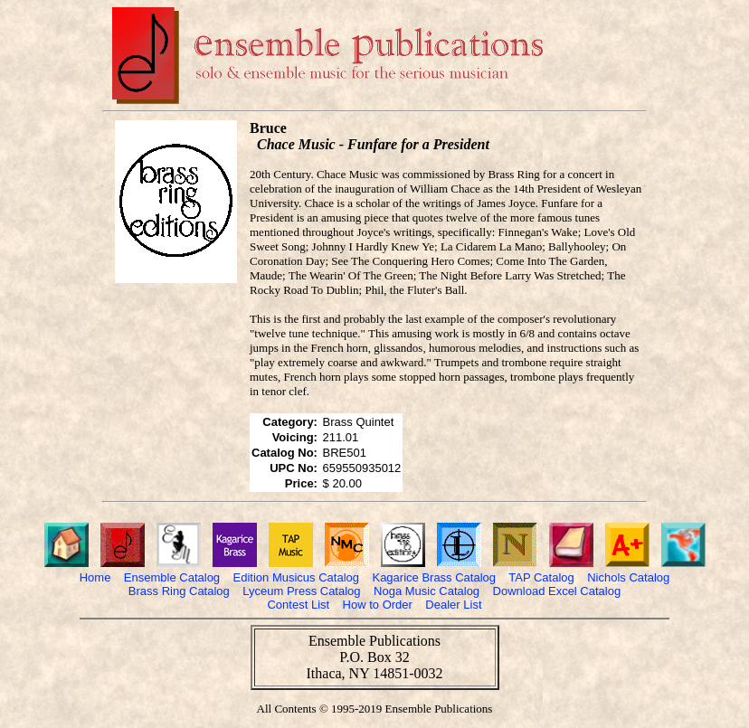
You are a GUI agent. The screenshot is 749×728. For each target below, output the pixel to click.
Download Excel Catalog (557, 591)
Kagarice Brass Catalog (434, 577)
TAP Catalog (541, 577)
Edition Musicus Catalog (296, 577)
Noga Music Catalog (426, 591)
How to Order (377, 604)
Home (95, 577)
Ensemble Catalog (172, 577)
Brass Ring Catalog (179, 591)
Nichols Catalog (628, 577)
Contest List (298, 604)
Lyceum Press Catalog (301, 591)
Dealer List (453, 604)
